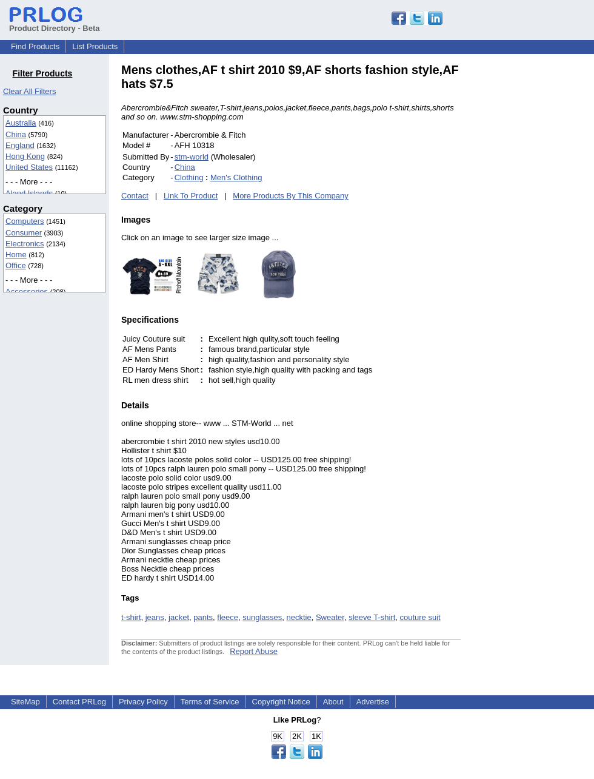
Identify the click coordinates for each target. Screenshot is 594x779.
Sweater (330, 617)
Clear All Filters (29, 91)
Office (15, 265)
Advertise (372, 701)
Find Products (35, 46)
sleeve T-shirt (372, 617)
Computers (24, 221)
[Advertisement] (542, 245)
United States (29, 167)
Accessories (26, 291)
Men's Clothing (236, 177)
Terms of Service (210, 701)
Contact (134, 195)
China (15, 134)
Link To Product (191, 195)
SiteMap (25, 701)
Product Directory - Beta (54, 24)
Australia (20, 122)
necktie (299, 617)
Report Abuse (254, 651)
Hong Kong (25, 156)
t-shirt (131, 617)
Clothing (189, 177)
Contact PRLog (79, 701)
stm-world (192, 156)
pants (203, 617)
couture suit (419, 617)
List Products (95, 46)
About (333, 701)
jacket (179, 617)
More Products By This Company (291, 195)
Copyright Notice (281, 701)
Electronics (24, 243)
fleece (227, 617)
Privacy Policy (143, 701)
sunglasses (262, 617)
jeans (154, 617)
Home (16, 254)
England (20, 145)
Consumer (23, 232)
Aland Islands (29, 193)
